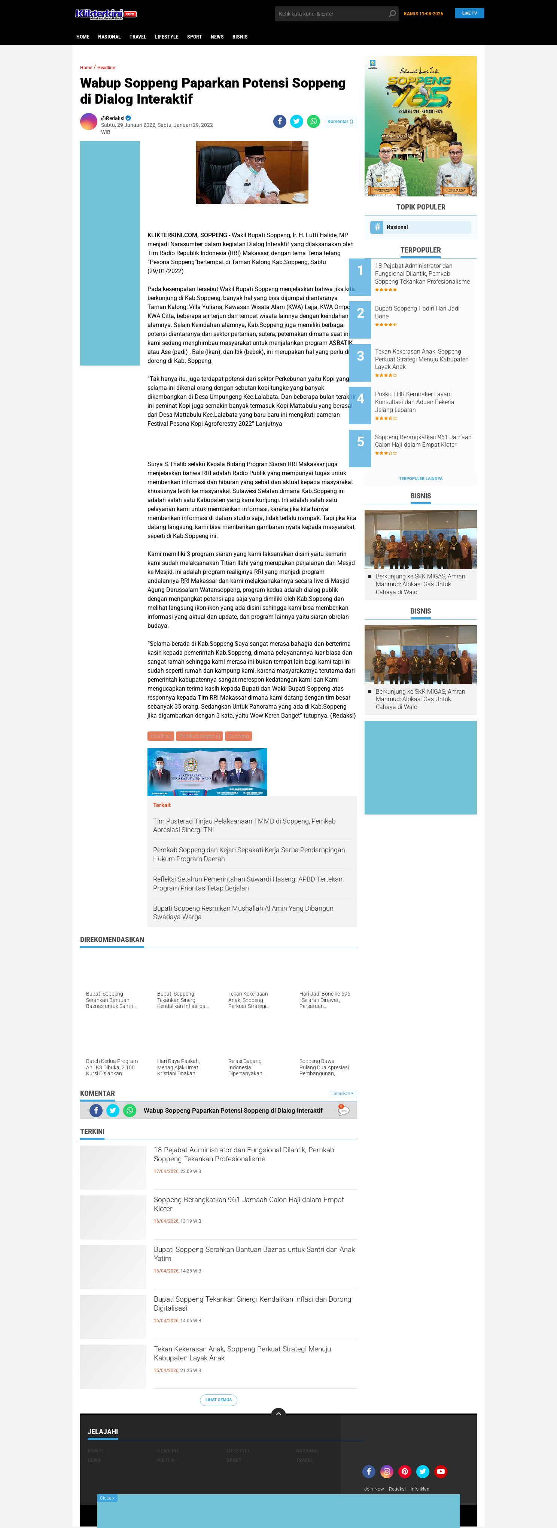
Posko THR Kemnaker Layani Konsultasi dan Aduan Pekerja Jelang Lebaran (430, 387)
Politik (166, 1461)
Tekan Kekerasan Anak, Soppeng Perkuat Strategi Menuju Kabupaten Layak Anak (240, 1358)
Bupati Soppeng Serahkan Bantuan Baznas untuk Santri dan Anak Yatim (243, 1259)
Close (107, 1498)
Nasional (109, 37)
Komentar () (340, 121)
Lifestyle (167, 37)
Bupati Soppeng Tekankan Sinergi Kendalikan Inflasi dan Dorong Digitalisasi (248, 1308)
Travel (138, 37)
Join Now (375, 1490)
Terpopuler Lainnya (420, 453)
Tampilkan (342, 1094)
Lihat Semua (219, 1401)
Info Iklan (425, 1490)
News (217, 37)
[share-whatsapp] (313, 121)
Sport (194, 37)
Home (82, 37)
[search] (337, 13)
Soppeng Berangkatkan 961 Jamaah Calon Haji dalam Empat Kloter (253, 1209)
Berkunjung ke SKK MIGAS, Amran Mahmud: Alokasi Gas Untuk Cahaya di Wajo (420, 559)
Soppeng (241, 737)
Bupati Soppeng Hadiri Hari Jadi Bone (426, 307)
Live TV (467, 13)
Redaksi (400, 1490)
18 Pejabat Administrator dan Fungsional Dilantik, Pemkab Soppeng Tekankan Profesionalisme (239, 1165)
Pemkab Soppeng (201, 737)
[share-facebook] (279, 121)
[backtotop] (278, 1416)
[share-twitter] (296, 121)
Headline (113, 67)
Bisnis (240, 37)
